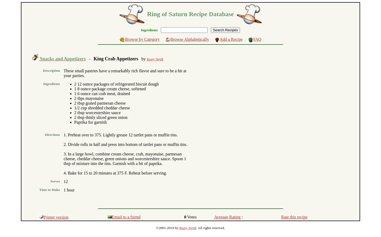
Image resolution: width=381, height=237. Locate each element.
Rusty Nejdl (187, 228)
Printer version (54, 217)
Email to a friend (124, 217)
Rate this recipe (294, 217)
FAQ (257, 39)
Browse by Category (142, 39)
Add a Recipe (231, 39)
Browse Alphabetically (189, 39)
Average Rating (227, 217)
